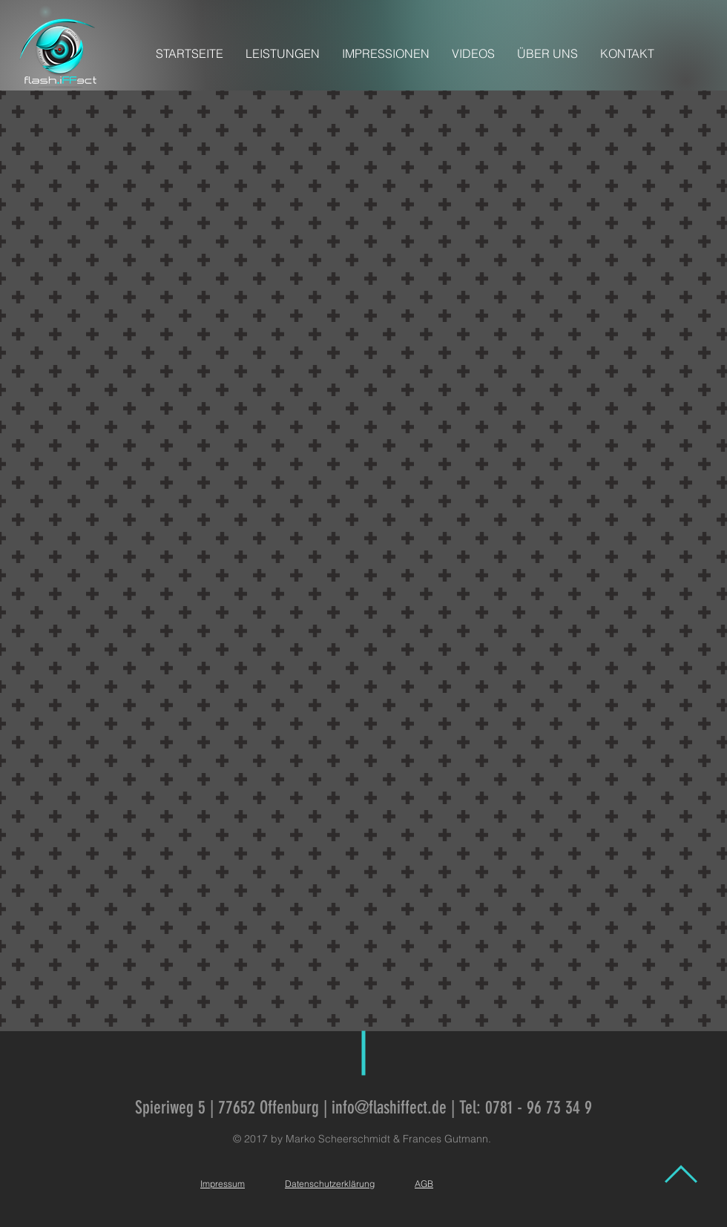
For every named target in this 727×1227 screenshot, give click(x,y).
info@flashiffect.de (389, 1107)
